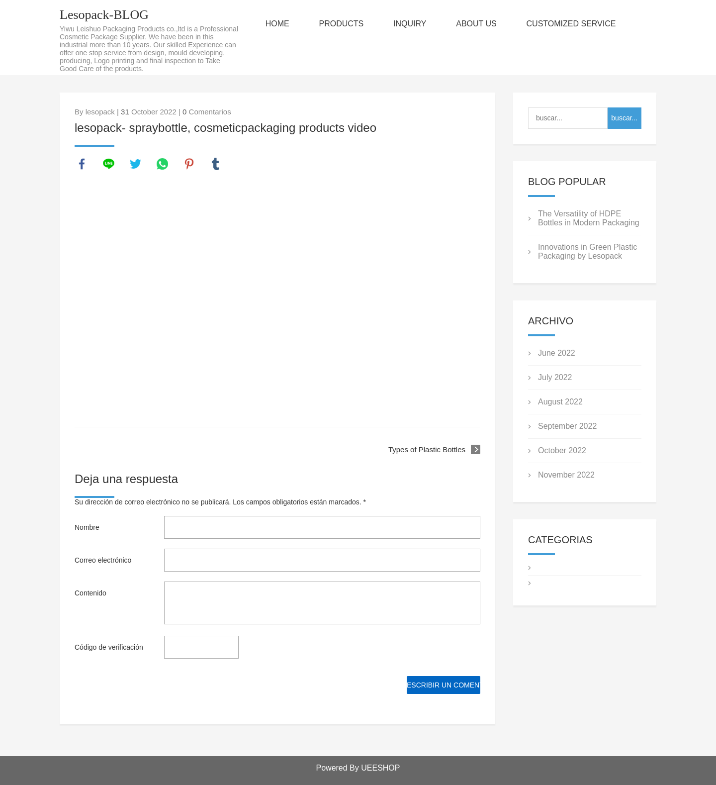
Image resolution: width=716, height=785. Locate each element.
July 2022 (555, 377)
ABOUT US (478, 23)
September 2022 (567, 426)
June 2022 (556, 353)
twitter (135, 164)
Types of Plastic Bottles (426, 449)
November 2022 (566, 475)
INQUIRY (411, 23)
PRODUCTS (342, 23)
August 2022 (560, 401)
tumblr (215, 164)
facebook (82, 164)
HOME (278, 23)
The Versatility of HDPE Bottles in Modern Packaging (588, 218)
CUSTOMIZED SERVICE (573, 23)
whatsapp (162, 164)
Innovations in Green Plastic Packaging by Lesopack (587, 251)
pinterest (189, 164)
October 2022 (562, 450)
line (108, 164)
